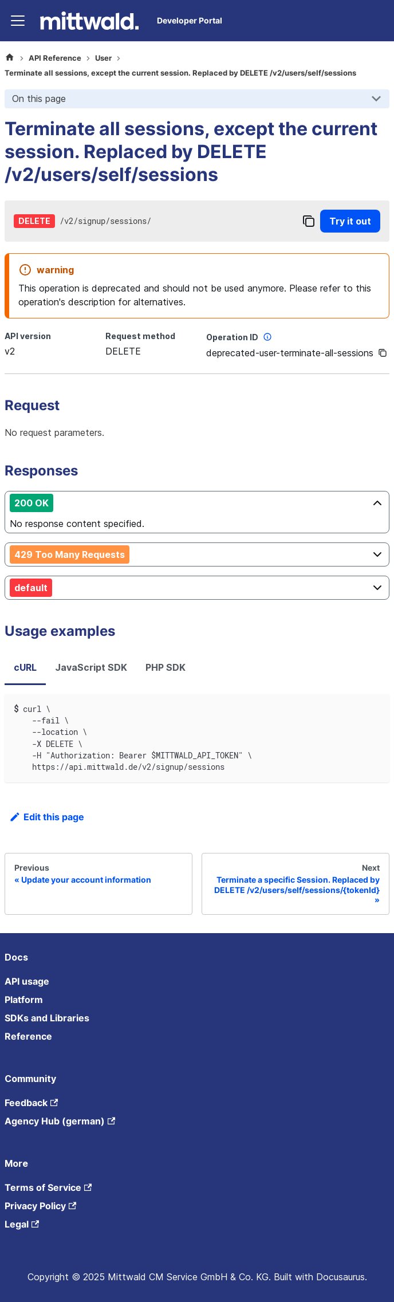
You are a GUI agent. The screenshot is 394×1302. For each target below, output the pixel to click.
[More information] (267, 337)
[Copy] (308, 221)
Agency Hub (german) (60, 1121)
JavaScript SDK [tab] (91, 667)
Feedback (31, 1102)
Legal (22, 1224)
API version (28, 336)
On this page (39, 98)
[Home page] (10, 58)
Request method (140, 336)
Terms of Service (48, 1187)
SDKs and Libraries (47, 1018)
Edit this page (46, 817)
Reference (28, 1036)
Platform (24, 999)
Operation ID (240, 337)
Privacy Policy (40, 1205)
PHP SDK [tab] (165, 667)
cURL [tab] (25, 667)
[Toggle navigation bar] (17, 20)
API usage (27, 981)
